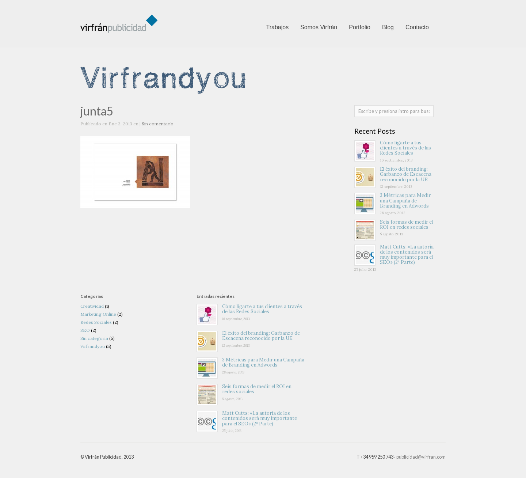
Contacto (417, 27)
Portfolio (359, 27)
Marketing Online (98, 314)
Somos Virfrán (318, 27)
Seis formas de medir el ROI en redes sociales (406, 224)
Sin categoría (94, 338)
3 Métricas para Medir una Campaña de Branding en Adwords (405, 200)
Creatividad (92, 306)
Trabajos (277, 27)
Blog (388, 27)
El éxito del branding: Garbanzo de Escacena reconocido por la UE (405, 174)
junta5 (97, 111)
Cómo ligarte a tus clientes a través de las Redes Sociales (405, 148)
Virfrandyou (92, 346)
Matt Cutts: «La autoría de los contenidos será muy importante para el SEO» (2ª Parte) (407, 255)
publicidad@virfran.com (421, 457)
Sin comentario (158, 123)
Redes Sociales (96, 322)
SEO (85, 330)
